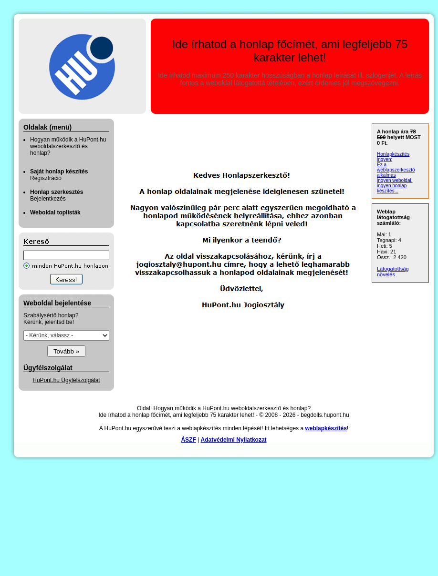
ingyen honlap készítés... (392, 188)
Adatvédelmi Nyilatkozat (234, 439)
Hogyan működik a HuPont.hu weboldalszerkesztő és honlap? (68, 146)
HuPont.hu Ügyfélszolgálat (66, 380)
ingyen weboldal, (395, 180)
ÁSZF (188, 439)
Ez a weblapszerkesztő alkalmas (396, 170)
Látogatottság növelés (393, 271)
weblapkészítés (325, 428)
